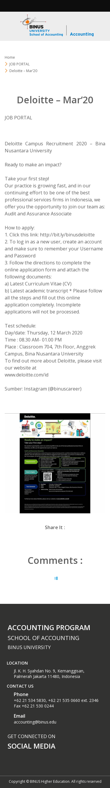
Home (10, 57)
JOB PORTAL (19, 64)
